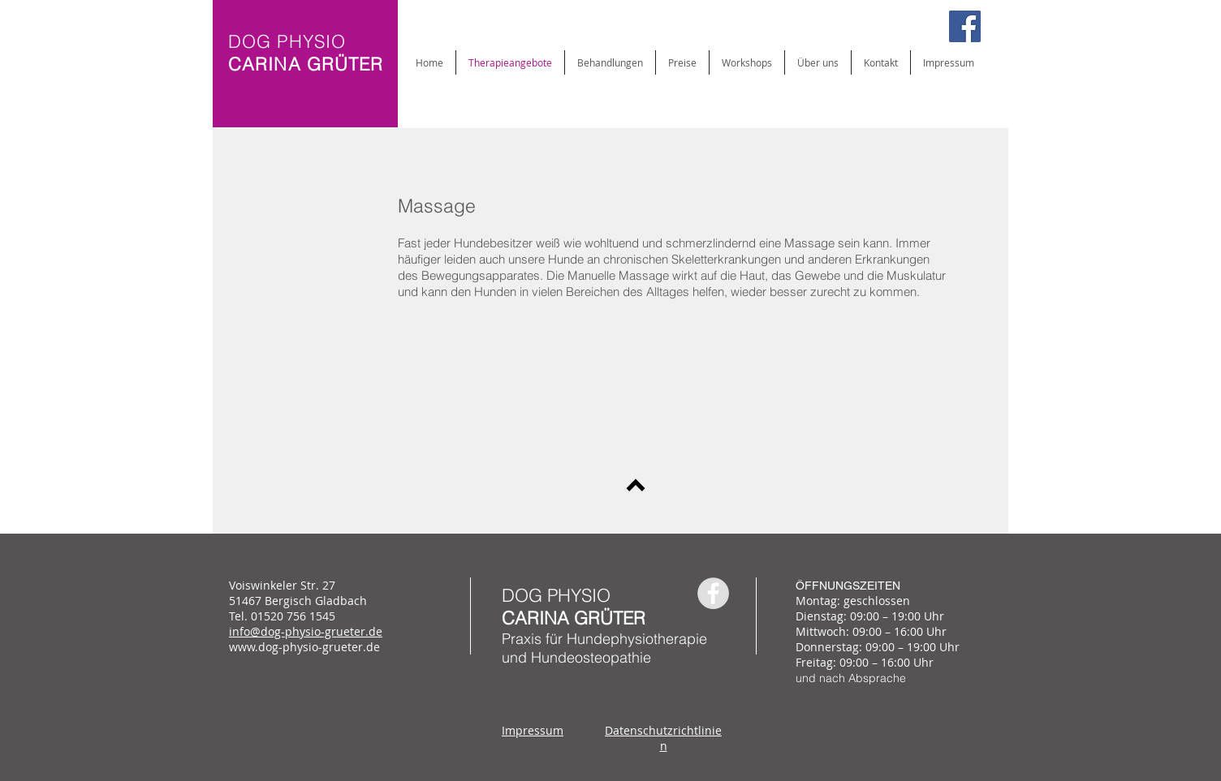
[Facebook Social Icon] (965, 26)
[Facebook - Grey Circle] (713, 593)
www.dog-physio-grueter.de (304, 646)
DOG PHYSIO (556, 595)
